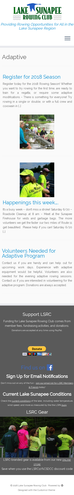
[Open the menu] (67, 39)
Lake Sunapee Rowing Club (32, 485)
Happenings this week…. (30, 202)
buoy (64, 405)
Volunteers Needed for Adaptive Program (28, 253)
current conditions (21, 401)
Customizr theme (46, 490)
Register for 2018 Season (32, 77)
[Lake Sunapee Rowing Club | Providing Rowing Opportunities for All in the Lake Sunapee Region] (37, 11)
